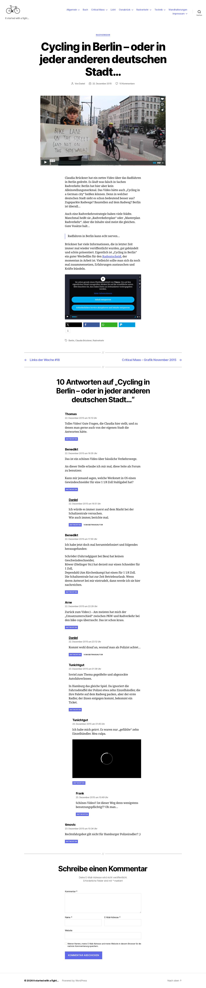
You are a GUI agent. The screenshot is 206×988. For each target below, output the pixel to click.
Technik (158, 9)
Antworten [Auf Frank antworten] (82, 814)
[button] (74, 324)
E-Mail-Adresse (112, 917)
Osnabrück (124, 9)
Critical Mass (98, 9)
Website (68, 930)
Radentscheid (111, 256)
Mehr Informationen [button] (103, 293)
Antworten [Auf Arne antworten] (71, 627)
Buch (85, 9)
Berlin (71, 340)
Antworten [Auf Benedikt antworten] (71, 489)
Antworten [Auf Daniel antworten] (75, 525)
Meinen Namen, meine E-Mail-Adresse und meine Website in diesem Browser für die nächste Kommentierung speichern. (104, 945)
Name (68, 917)
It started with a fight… (46, 980)
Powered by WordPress (74, 980)
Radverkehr (142, 9)
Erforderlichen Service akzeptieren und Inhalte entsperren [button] (103, 308)
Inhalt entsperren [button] (103, 300)
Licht (113, 9)
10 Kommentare (127, 83)
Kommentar (71, 891)
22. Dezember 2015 (102, 83)
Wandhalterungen (178, 9)
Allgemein (71, 9)
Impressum (179, 13)
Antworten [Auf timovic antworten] (71, 841)
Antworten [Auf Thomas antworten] (71, 439)
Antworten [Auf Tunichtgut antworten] (75, 710)
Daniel (82, 83)
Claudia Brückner (83, 340)
